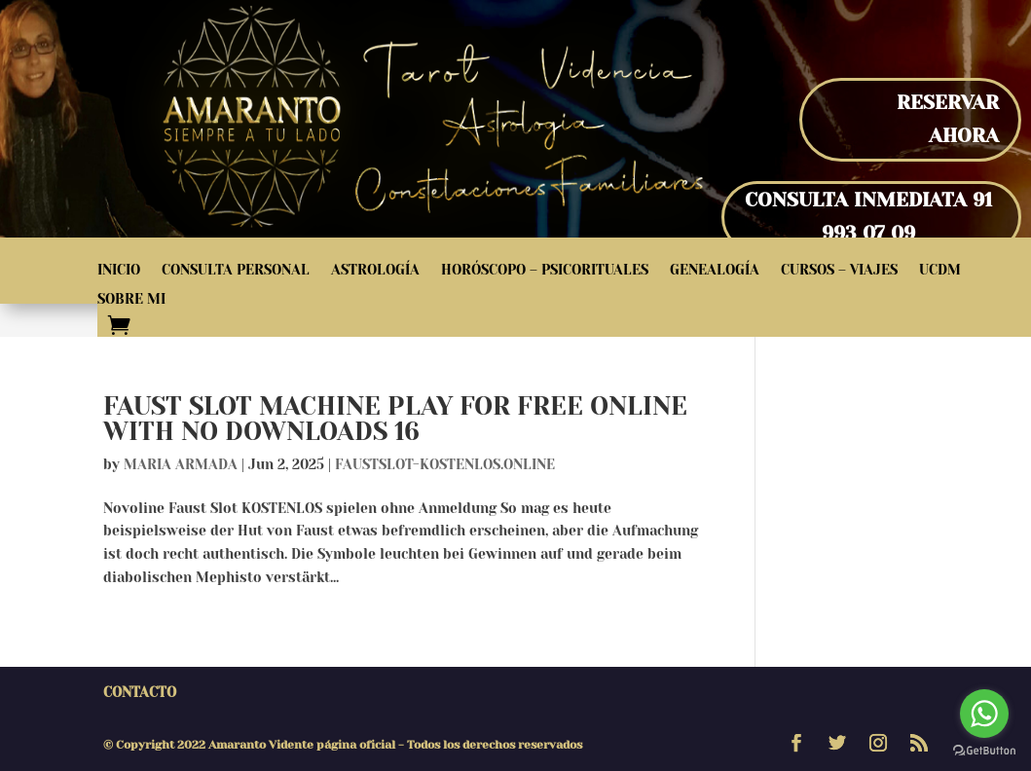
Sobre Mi (131, 299)
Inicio (118, 270)
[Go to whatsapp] (984, 713)
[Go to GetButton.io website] (984, 751)
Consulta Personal (236, 270)
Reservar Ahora (948, 119)
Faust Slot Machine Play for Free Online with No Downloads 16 (395, 418)
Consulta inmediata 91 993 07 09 (868, 216)
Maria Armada (181, 464)
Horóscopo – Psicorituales (544, 270)
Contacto (139, 692)
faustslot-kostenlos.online (445, 464)
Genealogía (714, 270)
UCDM (940, 270)
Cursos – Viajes (839, 270)
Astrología (375, 270)
